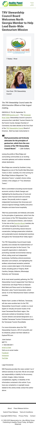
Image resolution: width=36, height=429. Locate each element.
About (10, 408)
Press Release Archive (21, 408)
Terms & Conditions (26, 412)
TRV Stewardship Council (14, 128)
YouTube (5, 358)
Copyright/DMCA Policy (9, 416)
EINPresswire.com (12, 115)
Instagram (5, 355)
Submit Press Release (10, 412)
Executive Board (19, 223)
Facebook (5, 353)
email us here (6, 347)
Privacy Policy (23, 416)
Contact (32, 416)
